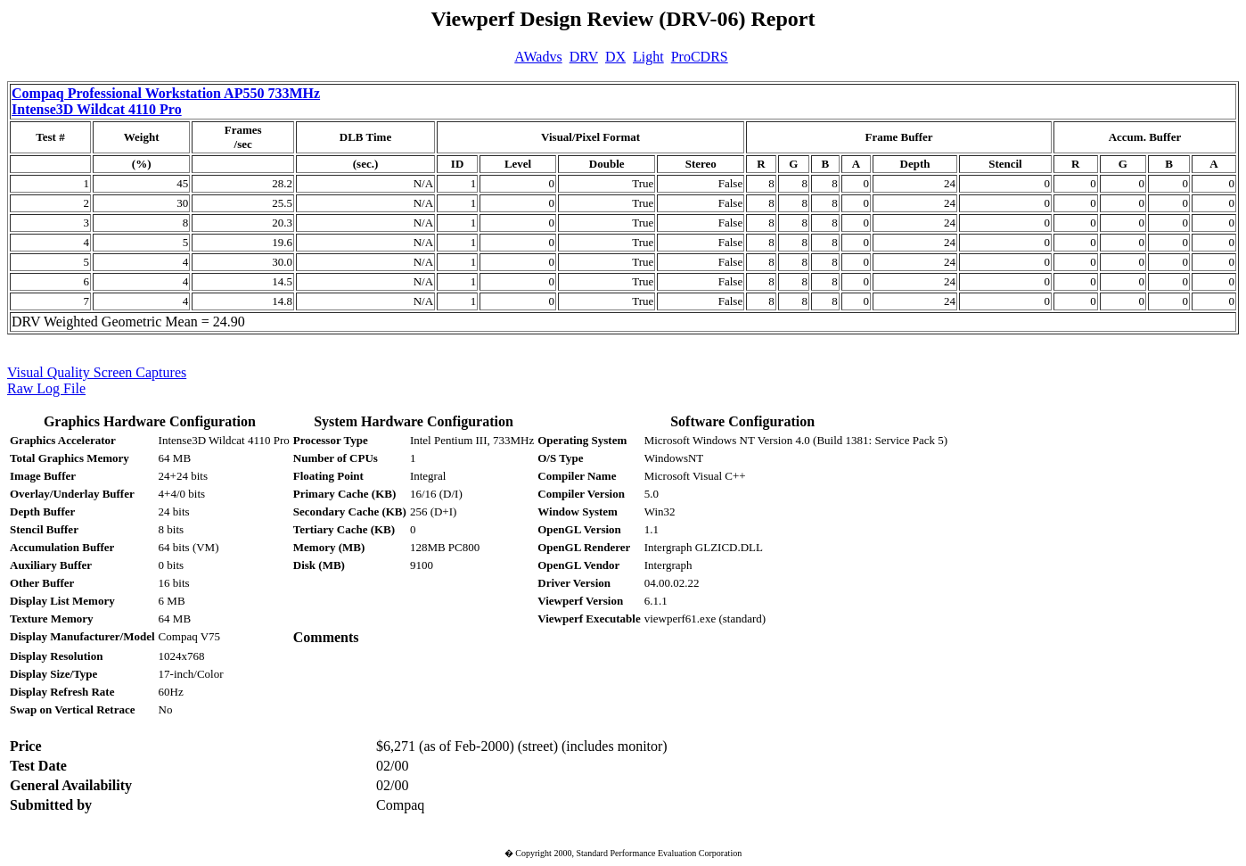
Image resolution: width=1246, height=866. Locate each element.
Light (648, 56)
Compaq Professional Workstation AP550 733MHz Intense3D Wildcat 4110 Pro (166, 101)
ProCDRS (699, 56)
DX (615, 56)
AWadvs (538, 56)
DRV (584, 56)
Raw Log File (46, 388)
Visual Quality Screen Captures (96, 372)
